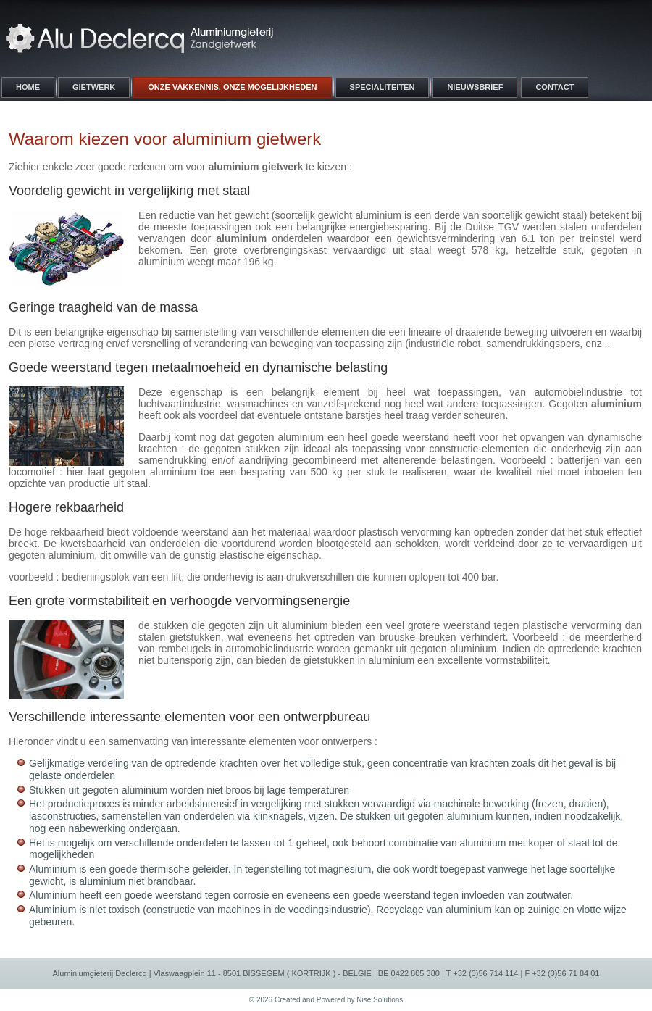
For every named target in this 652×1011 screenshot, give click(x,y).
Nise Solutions (379, 1000)
